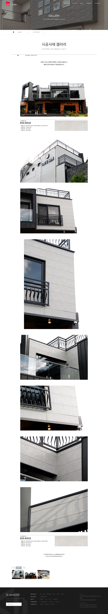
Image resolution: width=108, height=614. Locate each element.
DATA (81, 3)
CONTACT (97, 3)
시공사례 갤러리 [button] (36, 32)
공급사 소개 (51, 601)
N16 (44, 594)
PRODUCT (67, 3)
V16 (41, 594)
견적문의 (42, 604)
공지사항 (52, 604)
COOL (53, 594)
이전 (13, 568)
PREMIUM (48, 594)
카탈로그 (42, 599)
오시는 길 (57, 601)
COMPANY (89, 3)
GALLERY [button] (20, 32)
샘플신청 (47, 604)
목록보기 (19, 568)
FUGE (58, 594)
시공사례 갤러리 (43, 596)
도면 (46, 599)
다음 (24, 568)
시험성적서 (55, 599)
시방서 (50, 599)
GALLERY (75, 3)
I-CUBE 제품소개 (43, 601)
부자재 (62, 594)
